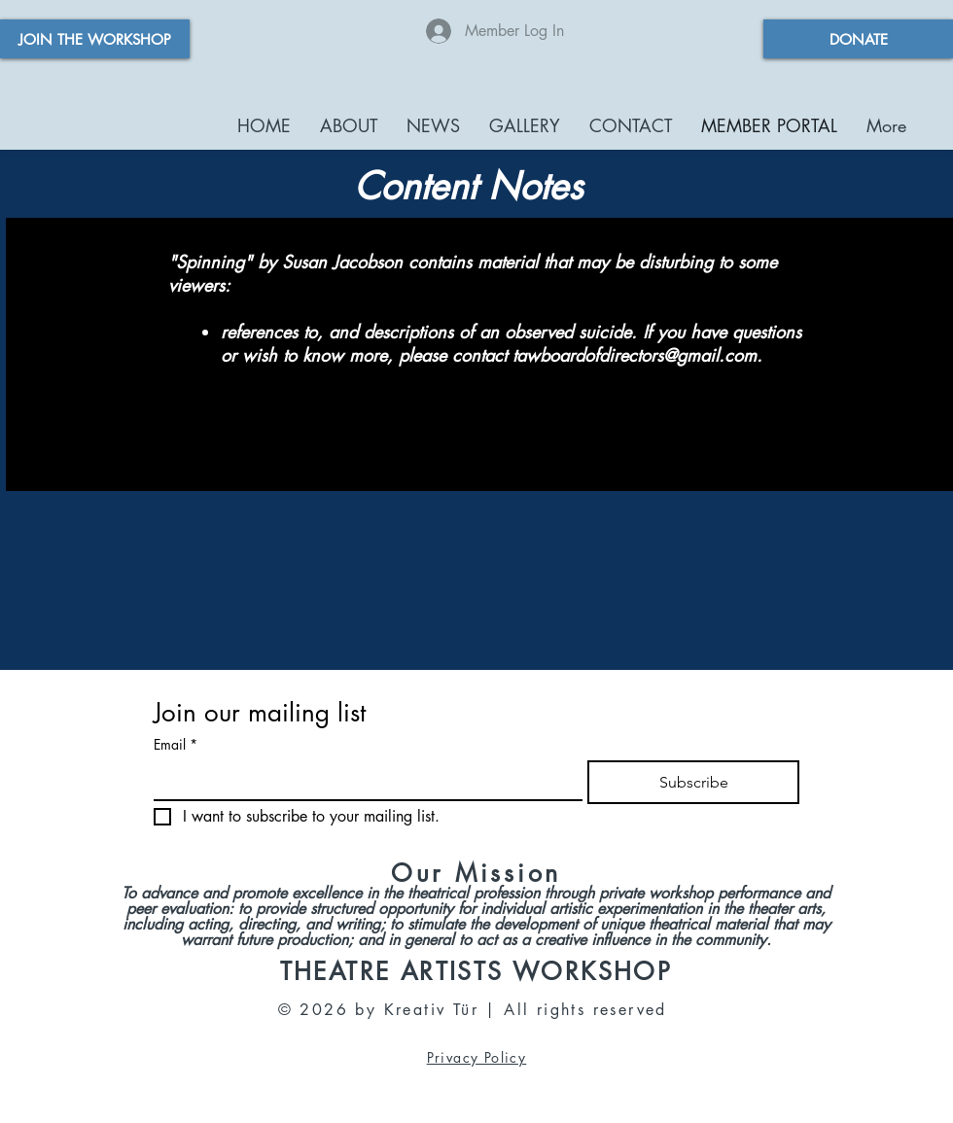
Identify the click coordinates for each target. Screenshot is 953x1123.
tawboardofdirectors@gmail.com (634, 355)
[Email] (362, 779)
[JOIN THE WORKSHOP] (95, 38)
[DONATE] (858, 38)
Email (175, 744)
